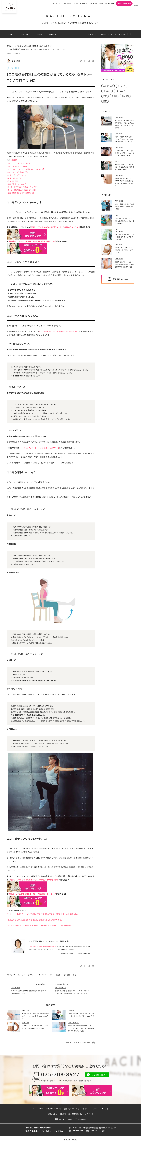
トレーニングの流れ (80, 3)
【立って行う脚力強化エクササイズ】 (21, 190)
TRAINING (25, 34)
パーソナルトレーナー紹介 (99, 1117)
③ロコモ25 (12, 181)
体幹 (53, 975)
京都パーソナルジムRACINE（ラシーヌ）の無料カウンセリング (55, 227)
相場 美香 (15, 61)
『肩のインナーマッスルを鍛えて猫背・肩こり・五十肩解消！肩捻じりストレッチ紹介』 (39, 925)
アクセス (85, 1117)
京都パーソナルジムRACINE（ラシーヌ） (43, 946)
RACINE (70, 16)
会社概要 (62, 1122)
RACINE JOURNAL (63, 1127)
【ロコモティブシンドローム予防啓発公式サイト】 (58, 331)
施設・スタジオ (69, 1117)
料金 (101, 3)
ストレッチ (22, 975)
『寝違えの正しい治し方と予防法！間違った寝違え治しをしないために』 (34, 919)
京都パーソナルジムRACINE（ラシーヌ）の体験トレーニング (32, 241)
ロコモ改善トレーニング (16, 184)
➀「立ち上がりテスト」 (16, 175)
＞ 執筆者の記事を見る (83, 953)
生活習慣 (103, 34)
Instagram (80, 1127)
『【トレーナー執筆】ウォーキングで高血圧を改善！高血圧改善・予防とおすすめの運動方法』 (42, 914)
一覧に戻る (78, 1051)
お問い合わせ (52, 1122)
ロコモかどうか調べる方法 (17, 172)
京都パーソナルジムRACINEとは (49, 1117)
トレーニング (121, 34)
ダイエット (32, 975)
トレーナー (67, 3)
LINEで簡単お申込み (97, 1083)
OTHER (53, 34)
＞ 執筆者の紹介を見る (66, 953)
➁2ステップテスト (15, 178)
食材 (77, 975)
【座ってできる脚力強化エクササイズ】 (22, 187)
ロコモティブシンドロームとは (18, 163)
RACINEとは (57, 3)
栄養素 (60, 975)
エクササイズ (112, 34)
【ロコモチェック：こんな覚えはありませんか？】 (25, 169)
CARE (40, 34)
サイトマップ (89, 1122)
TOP (34, 1117)
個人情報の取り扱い (75, 1122)
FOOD (10, 34)
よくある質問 (109, 3)
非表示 (14, 160)
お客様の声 (93, 3)
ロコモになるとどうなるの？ (18, 166)
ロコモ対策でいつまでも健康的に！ (20, 193)
